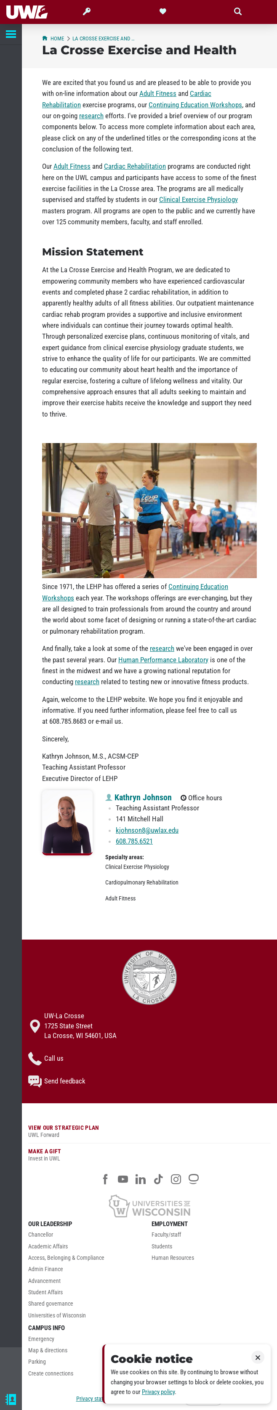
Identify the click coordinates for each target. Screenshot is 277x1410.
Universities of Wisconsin (57, 1315)
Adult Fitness (157, 93)
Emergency (41, 1339)
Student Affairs (45, 1292)
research (91, 116)
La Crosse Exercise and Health (104, 38)
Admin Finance (45, 1269)
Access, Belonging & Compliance (66, 1257)
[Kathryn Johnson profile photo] (67, 822)
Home (53, 38)
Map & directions (47, 1350)
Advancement (44, 1281)
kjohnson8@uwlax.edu (147, 830)
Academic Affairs (48, 1246)
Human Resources (173, 1257)
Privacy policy (158, 1392)
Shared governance (50, 1303)
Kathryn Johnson (138, 797)
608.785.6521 (134, 841)
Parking (37, 1361)
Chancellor (40, 1234)
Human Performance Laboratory (163, 660)
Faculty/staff (166, 1234)
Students (162, 1246)
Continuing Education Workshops (195, 105)
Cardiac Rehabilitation (135, 166)
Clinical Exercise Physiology (198, 199)
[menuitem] (87, 1237)
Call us (46, 1058)
